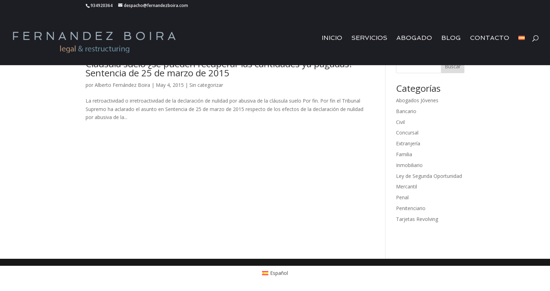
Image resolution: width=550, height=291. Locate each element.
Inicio (332, 38)
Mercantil (406, 186)
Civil (400, 122)
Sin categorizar (206, 85)
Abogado (414, 38)
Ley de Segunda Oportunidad (429, 176)
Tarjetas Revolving (417, 219)
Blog (451, 38)
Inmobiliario (409, 165)
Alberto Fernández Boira (122, 85)
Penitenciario (410, 208)
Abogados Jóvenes (417, 100)
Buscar (453, 66)
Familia (404, 154)
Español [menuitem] (279, 273)
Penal (402, 197)
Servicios (369, 38)
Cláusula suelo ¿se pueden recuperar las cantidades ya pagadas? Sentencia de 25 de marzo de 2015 (219, 68)
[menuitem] (521, 50)
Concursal (407, 132)
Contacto (489, 38)
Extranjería (408, 143)
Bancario (406, 111)
